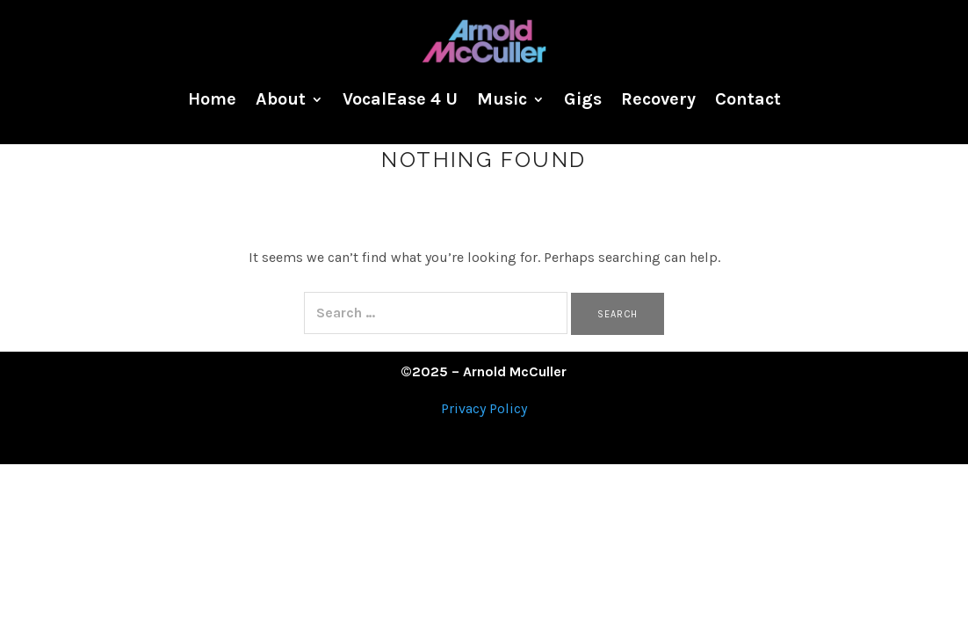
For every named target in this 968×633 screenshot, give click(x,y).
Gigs (583, 99)
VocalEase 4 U (400, 99)
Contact (748, 99)
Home (212, 99)
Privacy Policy (484, 408)
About (281, 99)
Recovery (658, 99)
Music (502, 99)
